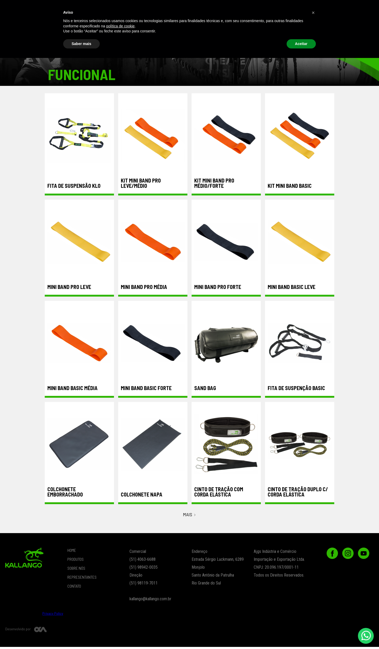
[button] (262, 9)
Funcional (88, 24)
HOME (71, 552)
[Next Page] (190, 517)
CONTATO (303, 9)
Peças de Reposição (313, 24)
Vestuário (54, 24)
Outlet (350, 24)
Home (76, 9)
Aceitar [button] (301, 634)
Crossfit (129, 24)
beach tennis (23, 24)
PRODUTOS (103, 9)
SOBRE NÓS (173, 9)
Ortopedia (276, 24)
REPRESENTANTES (213, 9)
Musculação (165, 24)
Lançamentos (239, 24)
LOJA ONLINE (138, 9)
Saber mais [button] (81, 634)
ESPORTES (202, 24)
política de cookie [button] (120, 617)
